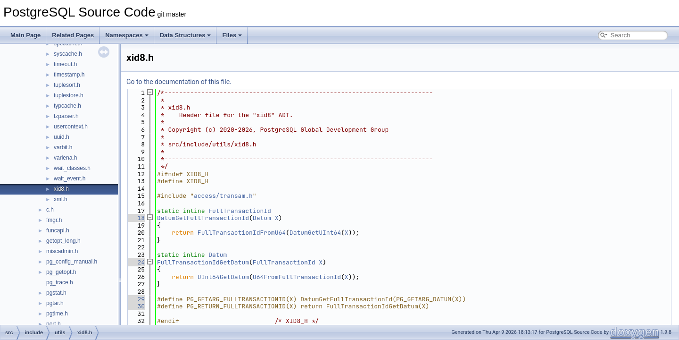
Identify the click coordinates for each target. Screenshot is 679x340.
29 (135, 299)
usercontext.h (71, 126)
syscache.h (68, 54)
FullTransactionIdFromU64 (242, 233)
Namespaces (127, 35)
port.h (53, 324)
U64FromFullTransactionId (297, 277)
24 (135, 262)
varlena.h (65, 157)
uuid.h (61, 137)
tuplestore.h (68, 95)
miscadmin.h (62, 251)
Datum (262, 218)
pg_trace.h (59, 282)
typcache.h (67, 105)
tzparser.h (66, 116)
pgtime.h (57, 313)
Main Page (25, 35)
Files (232, 35)
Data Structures (185, 35)
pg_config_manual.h (71, 261)
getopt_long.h (63, 241)
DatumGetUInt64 (315, 233)
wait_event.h (69, 178)
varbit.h (63, 147)
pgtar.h (55, 303)
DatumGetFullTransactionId (203, 218)
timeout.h (65, 64)
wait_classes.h (72, 168)
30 (135, 306)
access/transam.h (223, 196)
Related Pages (73, 35)
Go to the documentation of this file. (179, 81)
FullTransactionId (239, 211)
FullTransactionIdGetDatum (203, 262)
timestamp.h (69, 74)
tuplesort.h (67, 85)
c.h (50, 209)
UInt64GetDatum (223, 277)
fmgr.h (54, 220)
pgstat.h (56, 292)
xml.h (60, 199)
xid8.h (61, 189)
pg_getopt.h (61, 272)
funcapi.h (57, 230)
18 (135, 218)
